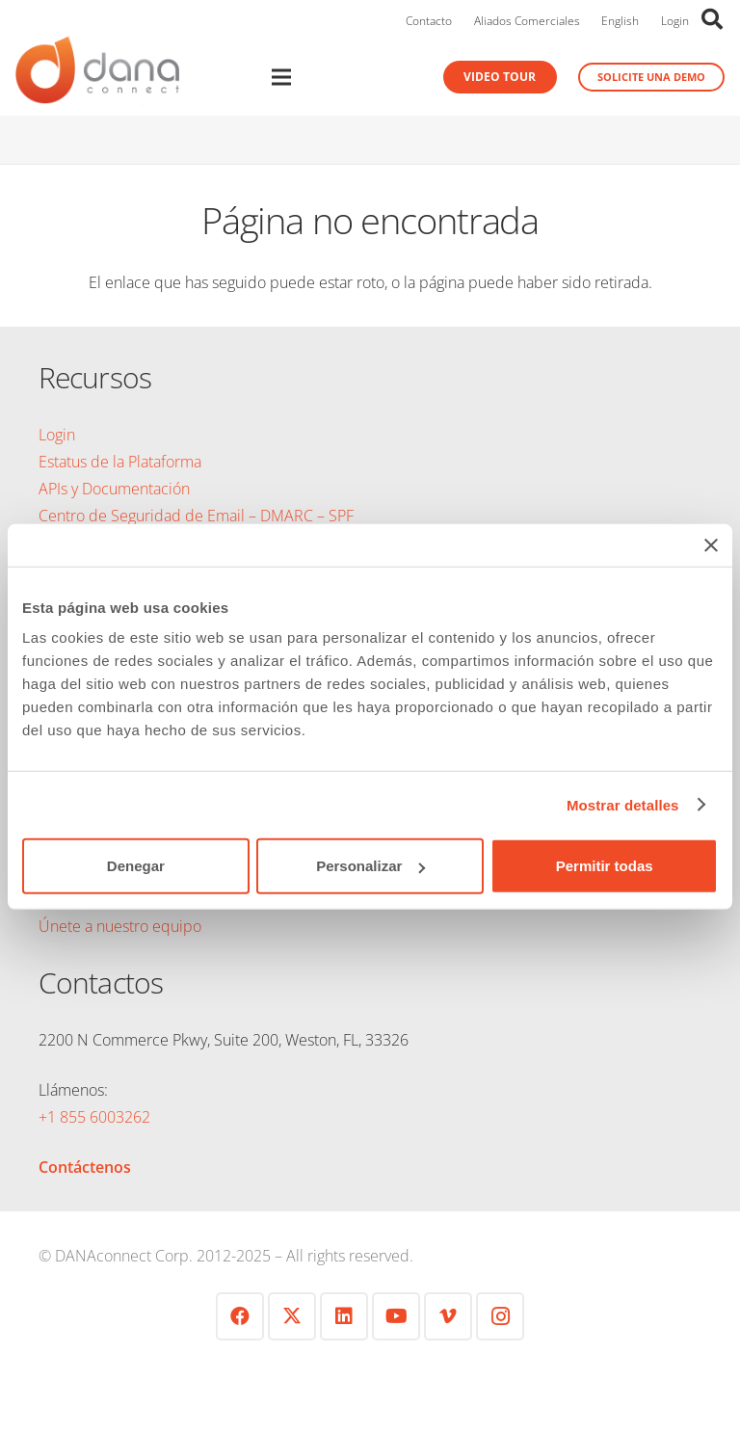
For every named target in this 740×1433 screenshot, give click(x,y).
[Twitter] (292, 1316)
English (620, 21)
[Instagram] (500, 1316)
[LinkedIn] (344, 1316)
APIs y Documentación (114, 488)
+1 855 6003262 (94, 1117)
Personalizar (370, 866)
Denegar (136, 866)
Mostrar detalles (623, 804)
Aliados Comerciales (527, 21)
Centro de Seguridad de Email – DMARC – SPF (196, 515)
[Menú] (311, 77)
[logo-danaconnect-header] (97, 77)
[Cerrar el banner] (711, 544)
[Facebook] (240, 1316)
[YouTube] (396, 1316)
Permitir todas (604, 866)
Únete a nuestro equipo (120, 926)
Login (675, 21)
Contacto (429, 21)
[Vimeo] (448, 1316)
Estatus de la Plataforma (120, 461)
